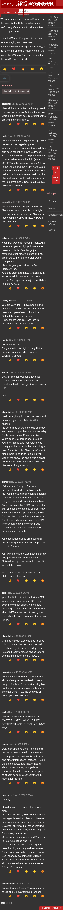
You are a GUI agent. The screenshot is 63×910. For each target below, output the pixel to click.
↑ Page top (45, 908)
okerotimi (6, 412)
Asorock (7, 4)
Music (29, 4)
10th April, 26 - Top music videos (53, 35)
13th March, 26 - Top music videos (54, 90)
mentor (5, 340)
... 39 (55, 181)
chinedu (6, 482)
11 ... (55, 176)
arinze (5, 202)
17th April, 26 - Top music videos (53, 21)
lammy (5, 744)
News (19, 4)
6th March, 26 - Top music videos (54, 104)
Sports (6, 12)
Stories (52, 201)
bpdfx (4, 136)
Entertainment (44, 4)
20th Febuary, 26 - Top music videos (53, 136)
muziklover (7, 795)
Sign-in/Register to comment (16, 91)
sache (5, 593)
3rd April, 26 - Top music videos (53, 49)
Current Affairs (52, 223)
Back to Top (6, 903)
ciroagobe (6, 300)
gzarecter (6, 104)
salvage (5, 238)
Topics (18, 12)
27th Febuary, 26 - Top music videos (53, 120)
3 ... (56, 172)
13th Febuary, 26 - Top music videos (53, 153)
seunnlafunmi (8, 884)
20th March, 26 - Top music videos (54, 76)
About (55, 908)
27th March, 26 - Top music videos (54, 63)
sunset (5, 372)
